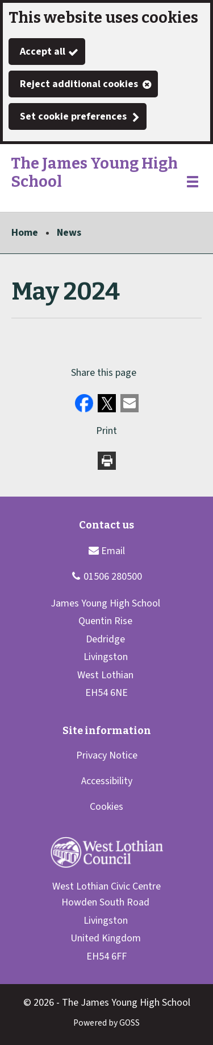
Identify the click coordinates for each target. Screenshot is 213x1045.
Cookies (106, 807)
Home (24, 233)
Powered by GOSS (106, 1023)
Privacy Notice (106, 755)
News (69, 233)
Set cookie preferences (73, 116)
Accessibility (106, 781)
